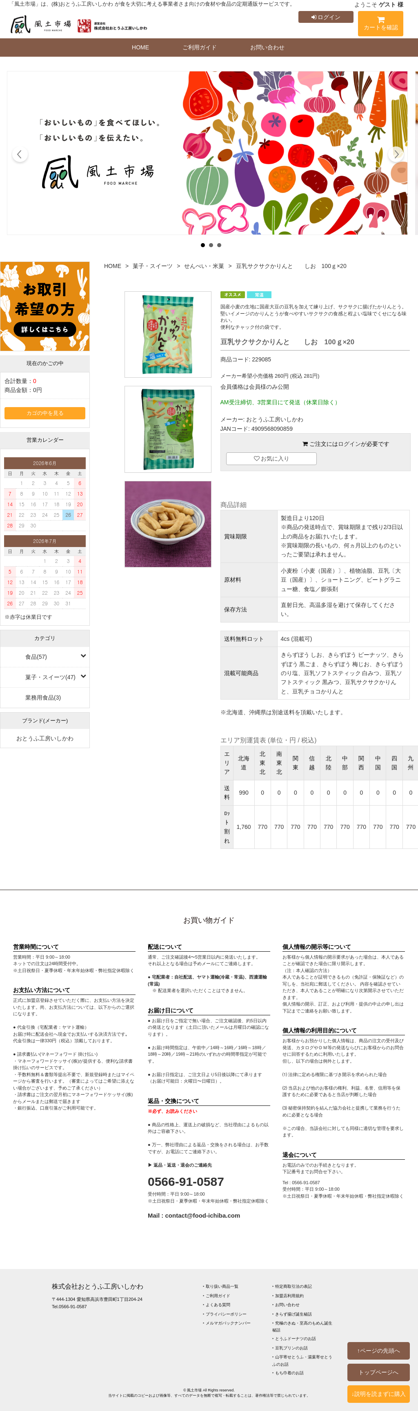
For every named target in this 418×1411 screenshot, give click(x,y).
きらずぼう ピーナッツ (357, 654)
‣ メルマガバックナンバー (227, 1323)
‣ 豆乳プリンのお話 (290, 1348)
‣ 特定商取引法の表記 (292, 1286)
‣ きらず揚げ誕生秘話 (292, 1314)
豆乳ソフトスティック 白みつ (342, 673)
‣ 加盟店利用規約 (288, 1296)
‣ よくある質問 (216, 1304)
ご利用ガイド (199, 47)
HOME (140, 47)
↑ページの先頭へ (378, 1350)
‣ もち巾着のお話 (288, 1373)
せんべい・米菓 (204, 266)
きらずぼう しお (301, 654)
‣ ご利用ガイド (216, 1296)
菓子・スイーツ (153, 266)
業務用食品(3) (43, 697)
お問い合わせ (267, 47)
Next (396, 155)
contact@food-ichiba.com (202, 1215)
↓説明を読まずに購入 (378, 1394)
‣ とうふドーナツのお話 (294, 1338)
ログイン (326, 17)
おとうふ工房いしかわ (44, 738)
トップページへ (378, 1372)
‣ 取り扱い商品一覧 (220, 1286)
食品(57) (36, 656)
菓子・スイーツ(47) (50, 677)
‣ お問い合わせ (286, 1304)
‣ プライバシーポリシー (225, 1314)
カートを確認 (380, 25)
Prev (20, 155)
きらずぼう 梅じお (345, 664)
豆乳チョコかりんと (318, 691)
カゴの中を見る (45, 413)
